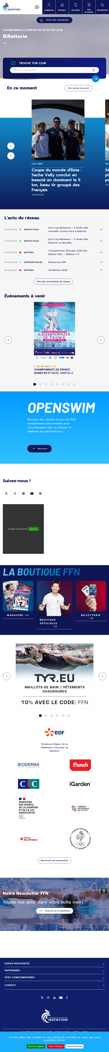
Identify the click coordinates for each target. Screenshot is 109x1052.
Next (11, 156)
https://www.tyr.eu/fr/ (54, 689)
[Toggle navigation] (37, 7)
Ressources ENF (57, 262)
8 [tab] (74, 384)
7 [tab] (68, 384)
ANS (80, 821)
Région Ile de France (29, 851)
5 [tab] (57, 384)
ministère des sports (29, 820)
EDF (54, 744)
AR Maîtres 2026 (57, 270)
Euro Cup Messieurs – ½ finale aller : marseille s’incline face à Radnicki (69, 229)
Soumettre (95, 78)
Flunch (80, 778)
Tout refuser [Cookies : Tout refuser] (55, 1046)
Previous (11, 146)
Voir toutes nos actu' (78, 88)
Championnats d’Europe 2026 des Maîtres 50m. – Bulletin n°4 (67, 252)
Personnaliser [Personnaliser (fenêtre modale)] (74, 1046)
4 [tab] (51, 384)
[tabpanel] (54, 338)
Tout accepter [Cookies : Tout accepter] (36, 1046)
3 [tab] (46, 384)
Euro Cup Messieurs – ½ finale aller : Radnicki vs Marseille (69, 241)
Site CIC (29, 796)
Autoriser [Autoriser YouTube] (33, 541)
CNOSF (80, 851)
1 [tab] (34, 384)
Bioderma (29, 777)
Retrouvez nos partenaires (54, 872)
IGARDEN (80, 796)
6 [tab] (63, 384)
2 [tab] (40, 384)
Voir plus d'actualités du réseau (53, 281)
